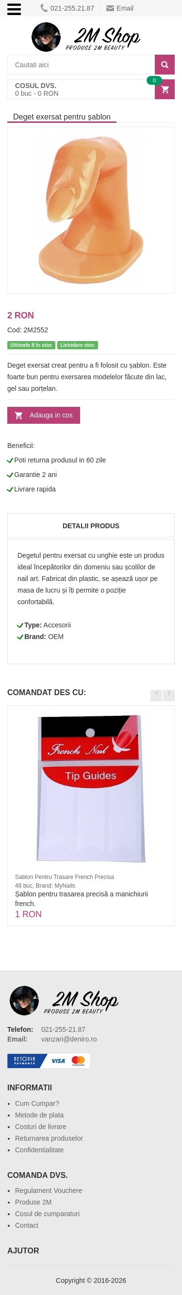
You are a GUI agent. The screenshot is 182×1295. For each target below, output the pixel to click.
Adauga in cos (51, 415)
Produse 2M (33, 1202)
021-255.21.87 (67, 8)
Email (119, 8)
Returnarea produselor (49, 1138)
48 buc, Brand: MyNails (45, 885)
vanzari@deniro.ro (69, 1039)
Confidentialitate (39, 1150)
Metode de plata (39, 1115)
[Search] (165, 64)
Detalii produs (91, 526)
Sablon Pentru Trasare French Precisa (64, 877)
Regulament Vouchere (49, 1190)
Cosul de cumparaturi (47, 1214)
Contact (26, 1225)
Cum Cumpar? (37, 1103)
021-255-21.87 (63, 1029)
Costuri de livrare (40, 1127)
